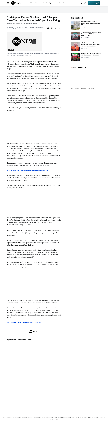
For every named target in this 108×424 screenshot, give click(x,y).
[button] (8, 3)
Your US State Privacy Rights (25, 419)
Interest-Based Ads (52, 419)
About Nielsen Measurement (64, 419)
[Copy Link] (59, 29)
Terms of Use (74, 419)
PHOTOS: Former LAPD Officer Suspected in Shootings (27, 172)
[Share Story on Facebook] (46, 29)
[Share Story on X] (51, 29)
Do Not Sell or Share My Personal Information (88, 419)
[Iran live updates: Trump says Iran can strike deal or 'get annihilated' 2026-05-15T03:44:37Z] (86, 58)
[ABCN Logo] (16, 3)
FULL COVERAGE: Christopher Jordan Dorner (24, 324)
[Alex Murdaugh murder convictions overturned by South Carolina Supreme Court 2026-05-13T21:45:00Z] (86, 47)
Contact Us (102, 419)
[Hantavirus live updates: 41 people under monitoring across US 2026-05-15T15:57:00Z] (86, 26)
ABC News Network (6, 419)
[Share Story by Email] (55, 29)
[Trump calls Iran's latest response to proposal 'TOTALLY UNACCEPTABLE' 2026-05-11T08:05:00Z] (86, 36)
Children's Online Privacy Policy (40, 419)
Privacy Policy (15, 419)
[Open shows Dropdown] (38, 3)
